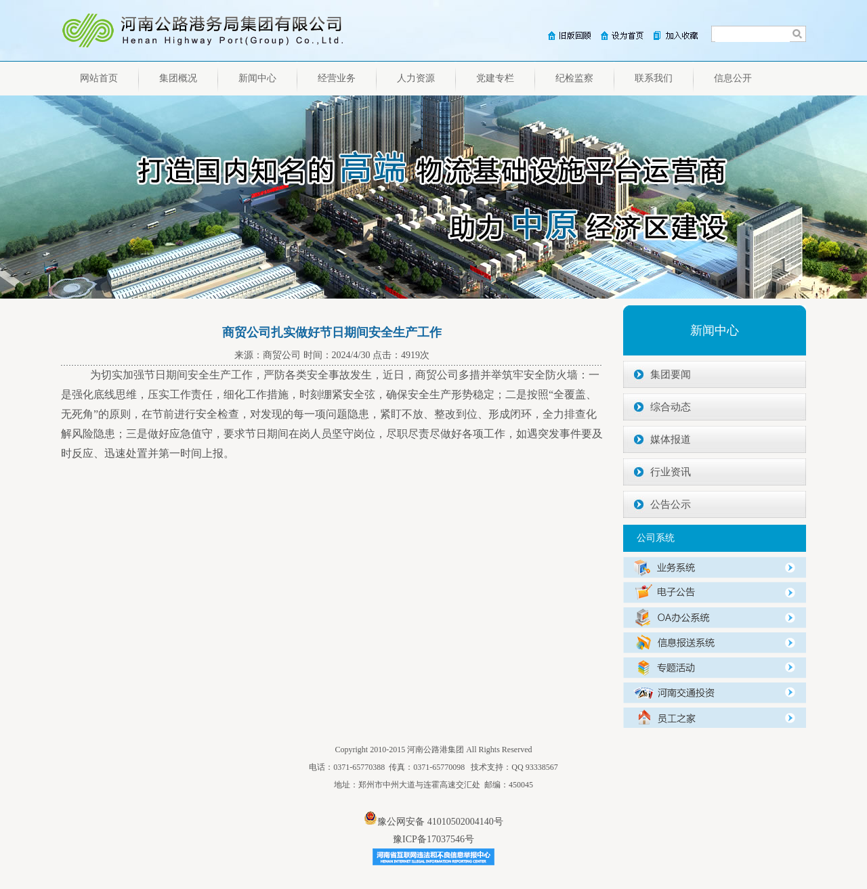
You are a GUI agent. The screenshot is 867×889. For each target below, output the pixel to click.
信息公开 (733, 78)
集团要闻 (670, 374)
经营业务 (337, 78)
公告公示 (670, 504)
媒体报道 (670, 439)
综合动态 (670, 407)
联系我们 (654, 78)
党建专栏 (495, 78)
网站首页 (99, 78)
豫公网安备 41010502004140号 (433, 822)
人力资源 (416, 78)
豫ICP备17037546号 (433, 839)
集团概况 (178, 78)
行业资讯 (670, 472)
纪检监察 (574, 78)
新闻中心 (257, 78)
